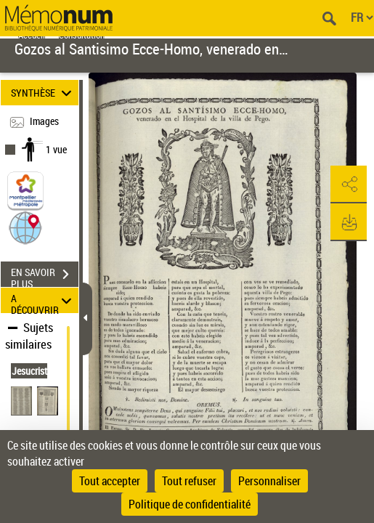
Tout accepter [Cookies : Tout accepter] (109, 481)
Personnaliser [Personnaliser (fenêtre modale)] (269, 481)
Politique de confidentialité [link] (190, 504)
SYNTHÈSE (43, 92)
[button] (25, 227)
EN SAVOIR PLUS (44, 276)
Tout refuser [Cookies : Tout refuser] (189, 481)
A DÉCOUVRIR (43, 300)
